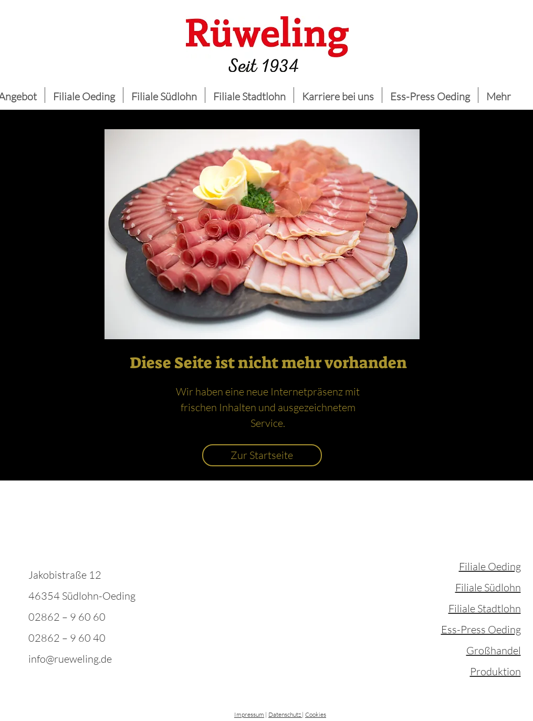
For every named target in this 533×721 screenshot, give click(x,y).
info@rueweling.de (70, 658)
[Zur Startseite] (262, 455)
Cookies (315, 714)
